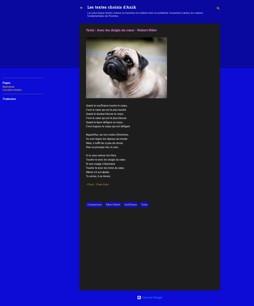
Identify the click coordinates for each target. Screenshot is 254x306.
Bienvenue (8, 86)
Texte (144, 204)
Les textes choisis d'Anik (111, 8)
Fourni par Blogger (149, 297)
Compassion (94, 204)
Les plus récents (12, 89)
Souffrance (130, 204)
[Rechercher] (218, 9)
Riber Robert (113, 204)
